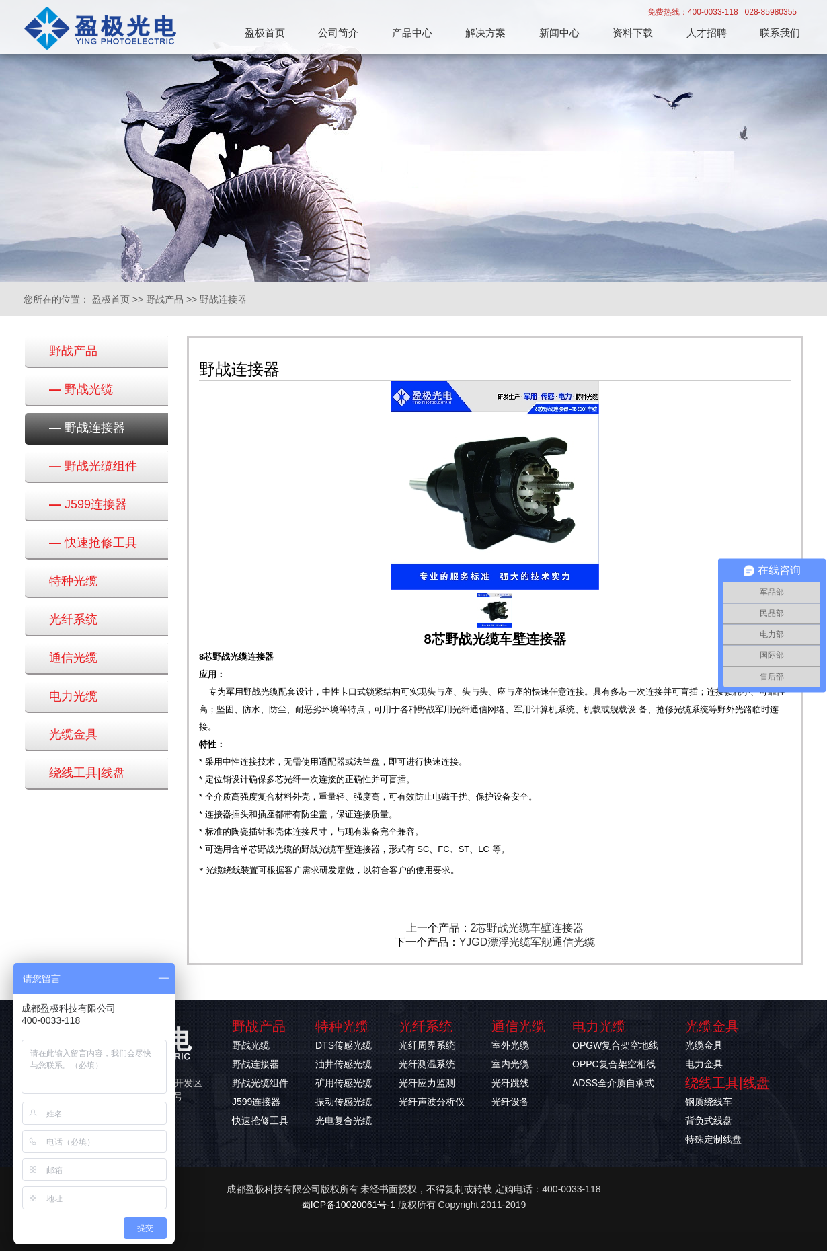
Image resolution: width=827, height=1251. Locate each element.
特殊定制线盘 (713, 1139)
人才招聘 (706, 32)
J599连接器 (88, 504)
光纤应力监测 (427, 1082)
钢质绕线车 (708, 1101)
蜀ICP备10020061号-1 (348, 1204)
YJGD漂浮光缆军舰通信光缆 (527, 942)
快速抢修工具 (93, 542)
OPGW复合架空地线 (615, 1045)
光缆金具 (73, 734)
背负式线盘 (708, 1120)
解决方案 (485, 32)
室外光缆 (510, 1045)
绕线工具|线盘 (87, 773)
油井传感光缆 (343, 1064)
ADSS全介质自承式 (613, 1082)
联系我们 (780, 32)
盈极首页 (265, 32)
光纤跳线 (510, 1082)
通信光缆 (73, 658)
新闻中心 (559, 32)
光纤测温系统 (427, 1064)
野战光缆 (81, 389)
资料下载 (633, 32)
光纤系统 (73, 619)
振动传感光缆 (343, 1101)
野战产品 (165, 299)
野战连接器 (223, 299)
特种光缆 (73, 581)
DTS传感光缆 (343, 1045)
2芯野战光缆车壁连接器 (527, 928)
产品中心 (412, 32)
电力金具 (704, 1064)
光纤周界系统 (427, 1045)
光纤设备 (510, 1101)
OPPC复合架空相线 (614, 1064)
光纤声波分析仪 (432, 1101)
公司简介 (338, 32)
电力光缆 (73, 696)
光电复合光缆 (343, 1120)
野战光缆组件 (93, 466)
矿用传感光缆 (343, 1082)
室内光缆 (510, 1064)
